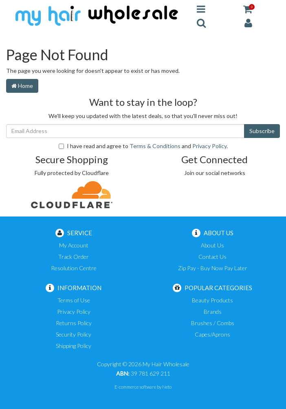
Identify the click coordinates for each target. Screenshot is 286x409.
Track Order (73, 256)
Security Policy (73, 334)
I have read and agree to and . (143, 145)
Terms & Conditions (155, 145)
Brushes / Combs (212, 322)
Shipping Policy (73, 345)
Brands (213, 311)
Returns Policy (74, 322)
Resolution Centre (74, 268)
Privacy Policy (209, 145)
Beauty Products (212, 300)
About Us (212, 245)
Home (22, 85)
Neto (167, 386)
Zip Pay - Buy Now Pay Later (212, 268)
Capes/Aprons (212, 334)
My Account (73, 245)
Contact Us (212, 256)
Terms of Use (73, 300)
